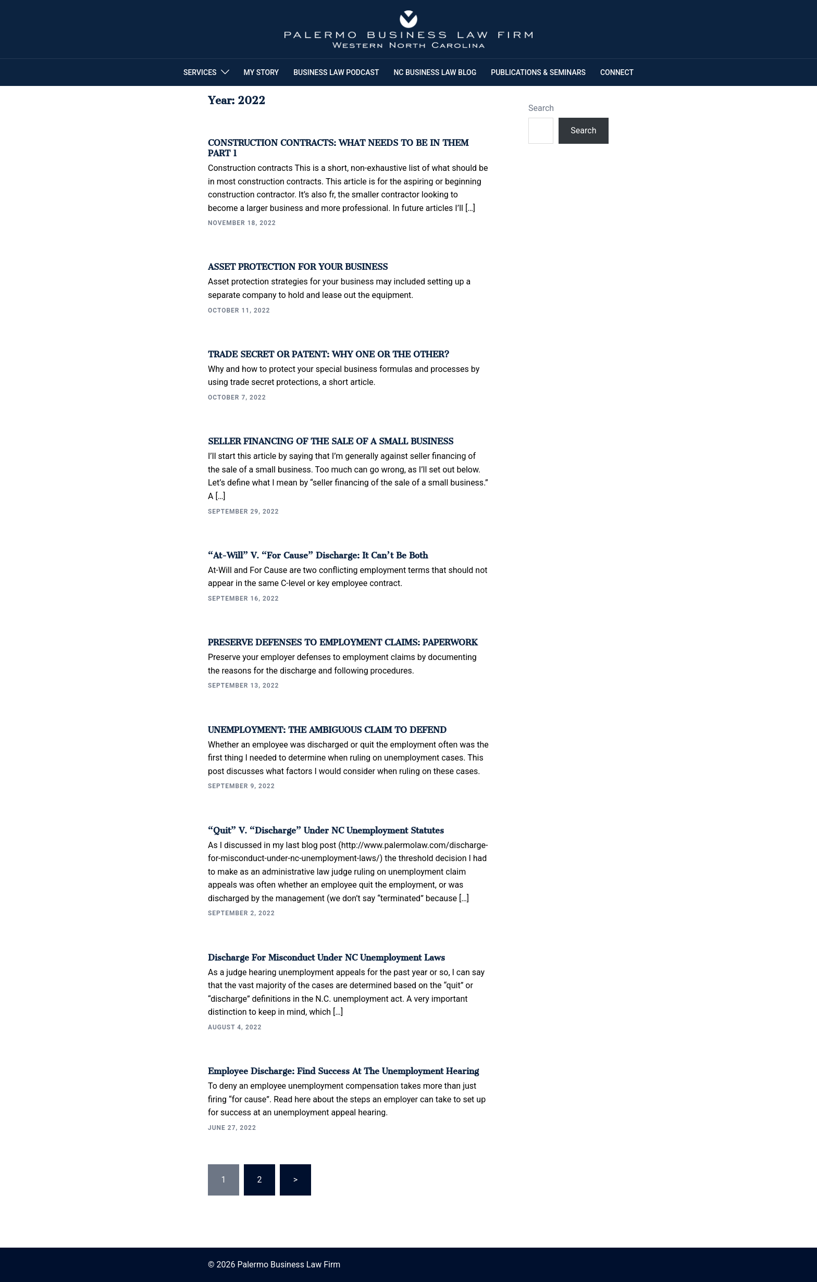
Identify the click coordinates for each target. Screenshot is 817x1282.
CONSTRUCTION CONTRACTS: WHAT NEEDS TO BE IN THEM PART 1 (338, 146)
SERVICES (200, 72)
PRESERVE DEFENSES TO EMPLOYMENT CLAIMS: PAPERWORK (343, 640)
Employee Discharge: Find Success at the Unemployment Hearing (343, 1069)
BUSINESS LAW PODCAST (336, 72)
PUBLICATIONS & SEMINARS (538, 72)
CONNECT (617, 72)
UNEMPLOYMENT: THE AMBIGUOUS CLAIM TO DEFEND (327, 728)
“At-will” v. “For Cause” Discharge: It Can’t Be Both (318, 553)
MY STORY (261, 72)
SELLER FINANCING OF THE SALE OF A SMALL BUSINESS (330, 439)
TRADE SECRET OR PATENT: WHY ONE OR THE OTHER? (328, 352)
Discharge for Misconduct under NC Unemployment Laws (326, 955)
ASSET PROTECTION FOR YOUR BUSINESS (298, 265)
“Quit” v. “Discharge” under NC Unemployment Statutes (326, 828)
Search (541, 108)
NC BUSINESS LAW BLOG (434, 72)
